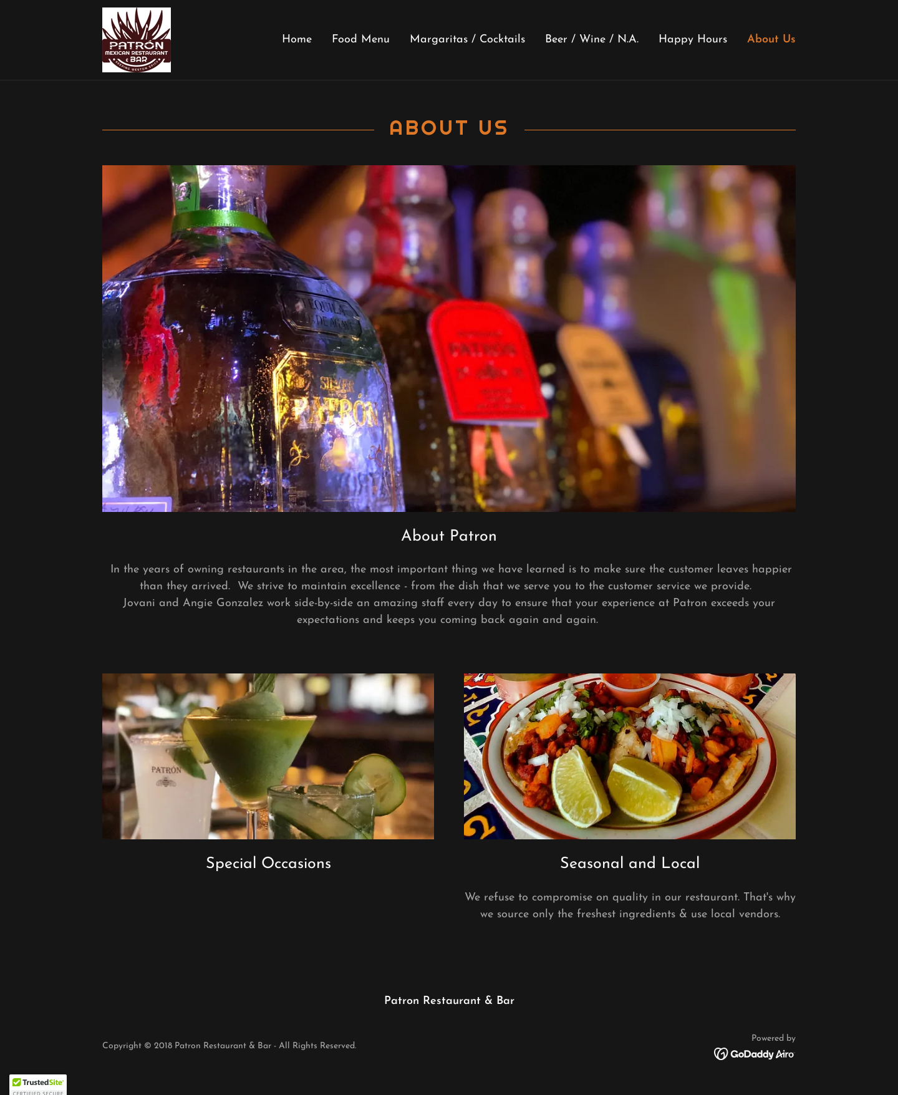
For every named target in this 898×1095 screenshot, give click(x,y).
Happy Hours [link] (693, 40)
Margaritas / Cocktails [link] (467, 40)
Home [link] (297, 40)
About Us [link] (771, 40)
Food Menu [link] (361, 40)
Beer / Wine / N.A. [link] (592, 40)
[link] (136, 39)
